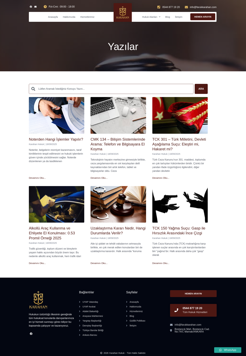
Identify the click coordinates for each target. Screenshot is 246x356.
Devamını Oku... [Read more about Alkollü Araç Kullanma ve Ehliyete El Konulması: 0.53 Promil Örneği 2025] (37, 263)
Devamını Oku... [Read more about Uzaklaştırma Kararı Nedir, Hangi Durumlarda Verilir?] (99, 263)
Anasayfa (53, 17)
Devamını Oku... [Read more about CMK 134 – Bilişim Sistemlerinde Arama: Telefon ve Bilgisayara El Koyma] (99, 178)
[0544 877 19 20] (176, 310)
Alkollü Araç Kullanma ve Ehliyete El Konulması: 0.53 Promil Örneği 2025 (52, 233)
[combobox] (111, 89)
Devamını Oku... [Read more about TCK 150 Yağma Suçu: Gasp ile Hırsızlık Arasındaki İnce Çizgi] (160, 263)
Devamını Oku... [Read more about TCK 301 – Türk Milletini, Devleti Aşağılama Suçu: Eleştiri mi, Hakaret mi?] (160, 178)
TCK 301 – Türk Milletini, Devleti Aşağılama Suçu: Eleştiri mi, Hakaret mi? (179, 144)
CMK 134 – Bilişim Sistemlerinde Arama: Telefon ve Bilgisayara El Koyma (118, 144)
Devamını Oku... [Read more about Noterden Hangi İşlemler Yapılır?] (37, 178)
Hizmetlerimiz (87, 17)
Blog (167, 17)
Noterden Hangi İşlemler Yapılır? (56, 139)
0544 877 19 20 (192, 308)
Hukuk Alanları (151, 16)
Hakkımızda (69, 17)
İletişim (178, 17)
